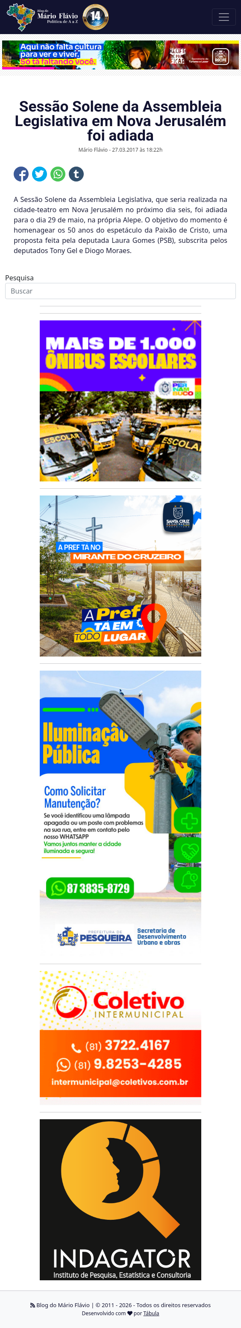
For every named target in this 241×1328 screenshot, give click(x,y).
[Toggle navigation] (224, 17)
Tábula (151, 1313)
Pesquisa (19, 277)
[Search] (120, 291)
